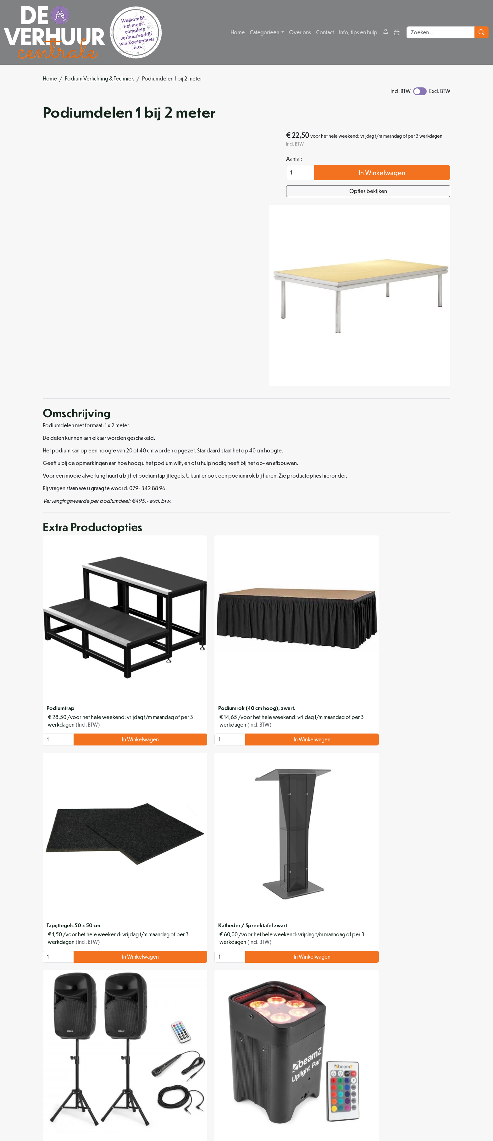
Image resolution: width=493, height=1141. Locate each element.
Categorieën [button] (265, 32)
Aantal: (327, 160)
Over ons (300, 32)
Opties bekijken (385, 192)
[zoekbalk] (441, 32)
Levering (315, 1043)
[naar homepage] (83, 32)
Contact (325, 32)
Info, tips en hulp (358, 32)
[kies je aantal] (55, 627)
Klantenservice (418, 1043)
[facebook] (189, 1117)
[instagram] (204, 1117)
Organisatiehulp (227, 1058)
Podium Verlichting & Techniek (99, 78)
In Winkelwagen (399, 174)
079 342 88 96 (150, 1102)
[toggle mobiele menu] (396, 32)
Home (237, 32)
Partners (218, 1050)
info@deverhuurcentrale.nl (208, 1102)
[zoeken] (482, 32)
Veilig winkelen (322, 1050)
